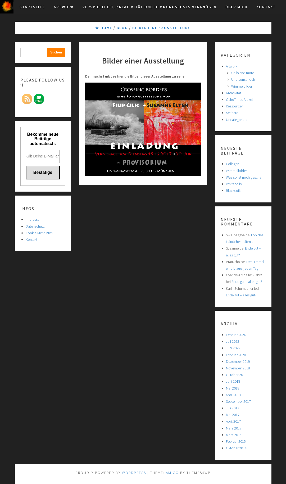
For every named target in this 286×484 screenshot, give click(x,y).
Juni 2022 (233, 348)
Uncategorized (237, 119)
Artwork (64, 6)
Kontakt (266, 6)
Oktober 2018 (236, 374)
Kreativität (233, 93)
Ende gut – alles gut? (246, 281)
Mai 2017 (232, 414)
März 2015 (234, 434)
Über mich (236, 6)
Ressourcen (234, 106)
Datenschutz (35, 226)
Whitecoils (234, 184)
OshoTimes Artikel (239, 99)
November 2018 (238, 368)
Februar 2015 (236, 441)
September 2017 (238, 401)
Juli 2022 (232, 341)
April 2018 (233, 394)
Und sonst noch (243, 79)
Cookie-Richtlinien (39, 232)
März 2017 (234, 428)
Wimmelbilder (241, 86)
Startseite (32, 6)
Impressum (34, 219)
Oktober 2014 (236, 448)
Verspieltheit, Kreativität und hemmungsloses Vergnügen (150, 6)
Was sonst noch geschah (244, 177)
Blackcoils (233, 190)
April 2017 (233, 421)
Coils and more (242, 72)
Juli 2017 (232, 408)
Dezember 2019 (238, 361)
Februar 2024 (236, 334)
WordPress (134, 472)
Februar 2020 (236, 354)
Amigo (172, 472)
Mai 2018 (232, 388)
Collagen (232, 163)
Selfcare (232, 112)
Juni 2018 (233, 381)
